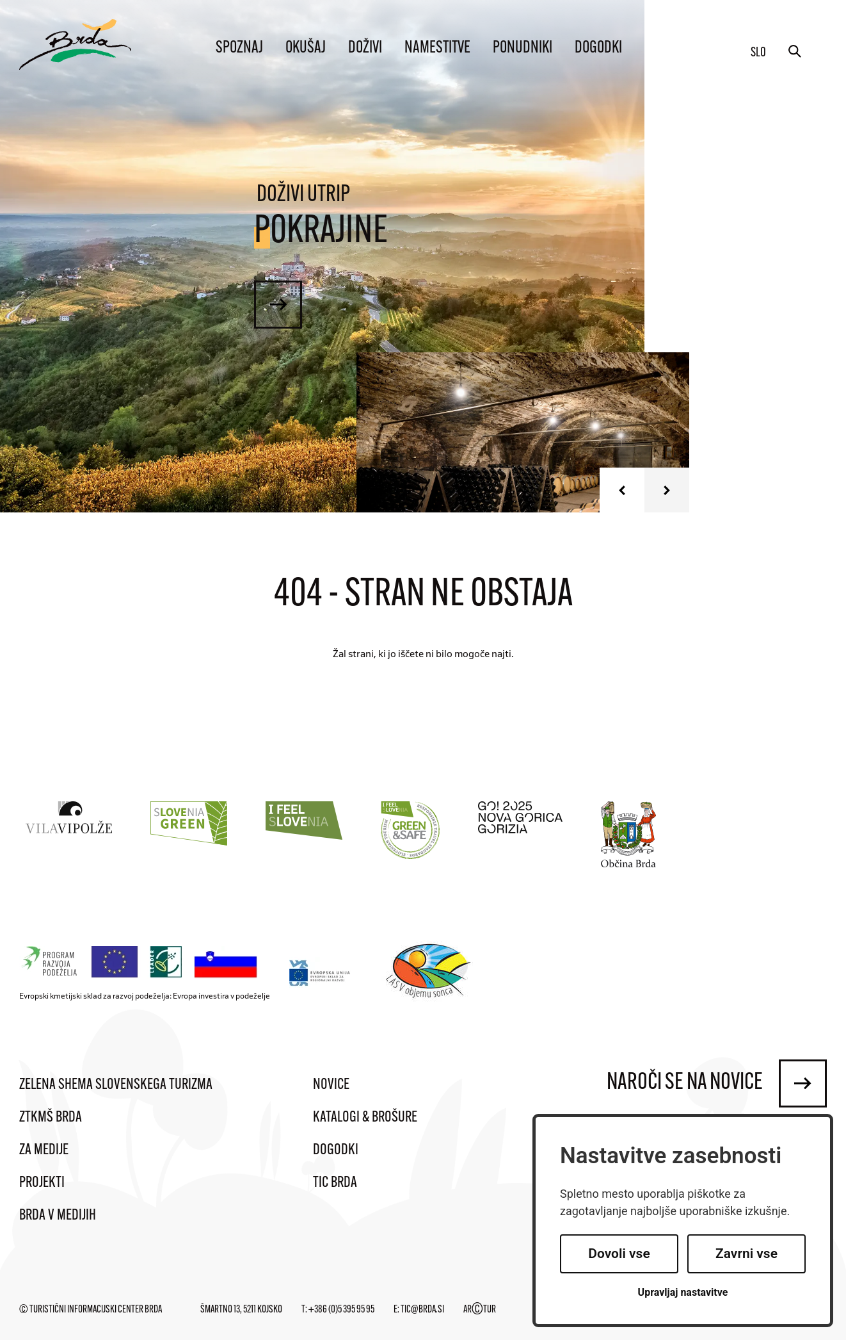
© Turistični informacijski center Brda (90, 1310)
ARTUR (479, 1310)
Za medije (43, 1150)
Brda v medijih (57, 1215)
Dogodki (598, 48)
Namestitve (437, 48)
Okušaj (305, 48)
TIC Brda (335, 1183)
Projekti (42, 1183)
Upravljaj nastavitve (683, 1292)
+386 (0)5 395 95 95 (341, 1310)
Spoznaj (239, 48)
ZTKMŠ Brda (50, 1117)
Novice (331, 1085)
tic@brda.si (422, 1310)
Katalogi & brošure (365, 1117)
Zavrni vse (746, 1253)
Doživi (365, 48)
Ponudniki (522, 48)
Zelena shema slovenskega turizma (115, 1085)
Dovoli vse (619, 1253)
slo (758, 53)
